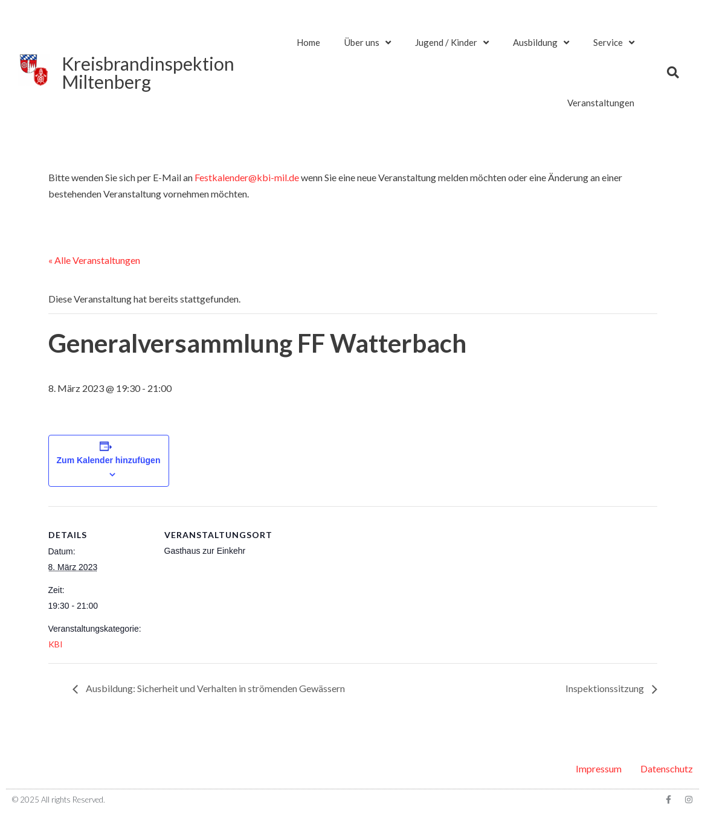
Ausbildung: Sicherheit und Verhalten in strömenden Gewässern (214, 688)
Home (308, 42)
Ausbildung (541, 42)
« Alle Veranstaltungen (94, 260)
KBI (55, 644)
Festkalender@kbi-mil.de (247, 177)
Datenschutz (666, 768)
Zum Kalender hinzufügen (109, 460)
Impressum (599, 768)
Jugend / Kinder (452, 42)
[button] (673, 72)
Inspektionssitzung (605, 688)
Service (613, 42)
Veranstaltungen (600, 102)
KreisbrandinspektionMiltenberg (148, 72)
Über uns (367, 42)
